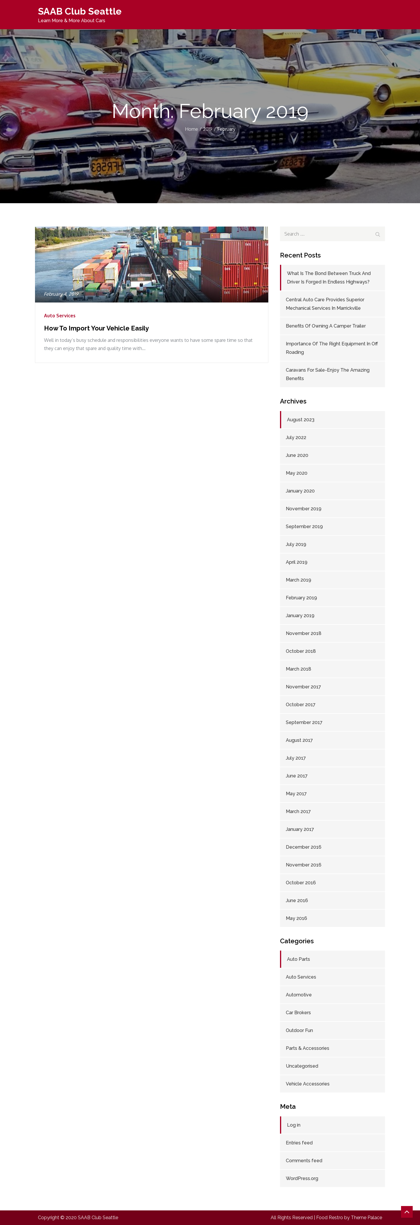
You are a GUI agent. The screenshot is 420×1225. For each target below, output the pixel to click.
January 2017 (300, 829)
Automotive (299, 995)
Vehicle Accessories (308, 1084)
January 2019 (300, 615)
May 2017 (296, 793)
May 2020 (296, 473)
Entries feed (299, 1143)
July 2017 (296, 758)
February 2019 (301, 598)
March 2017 (298, 811)
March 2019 (298, 580)
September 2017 (304, 722)
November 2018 (303, 633)
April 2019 (296, 562)
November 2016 (303, 865)
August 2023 (300, 419)
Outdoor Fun (299, 1030)
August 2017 (299, 740)
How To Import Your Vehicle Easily (96, 328)
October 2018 (301, 651)
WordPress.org (302, 1178)
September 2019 (304, 526)
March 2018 (298, 669)
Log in (293, 1125)
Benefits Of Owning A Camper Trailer (326, 326)
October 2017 (301, 704)
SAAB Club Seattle (80, 11)
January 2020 (300, 491)
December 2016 (303, 847)
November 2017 (303, 687)
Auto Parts (298, 959)
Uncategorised (302, 1066)
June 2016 (297, 900)
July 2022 (296, 437)
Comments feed (304, 1160)
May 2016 (296, 918)
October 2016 (301, 882)
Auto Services (60, 316)
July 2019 (296, 544)
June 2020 (297, 455)
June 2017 (297, 776)
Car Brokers (298, 1012)
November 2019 (303, 508)
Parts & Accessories (307, 1048)
